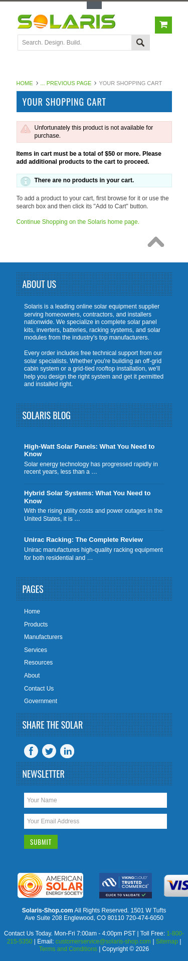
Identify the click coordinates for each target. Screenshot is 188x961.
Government (40, 701)
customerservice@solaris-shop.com (103, 941)
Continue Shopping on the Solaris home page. (78, 221)
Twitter (49, 751)
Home (25, 83)
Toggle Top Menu (94, 5)
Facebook (31, 751)
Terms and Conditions (68, 948)
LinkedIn (67, 751)
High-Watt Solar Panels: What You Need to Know (89, 450)
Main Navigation (25, 67)
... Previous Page (66, 83)
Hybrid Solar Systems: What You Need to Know (87, 497)
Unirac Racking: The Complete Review (83, 539)
